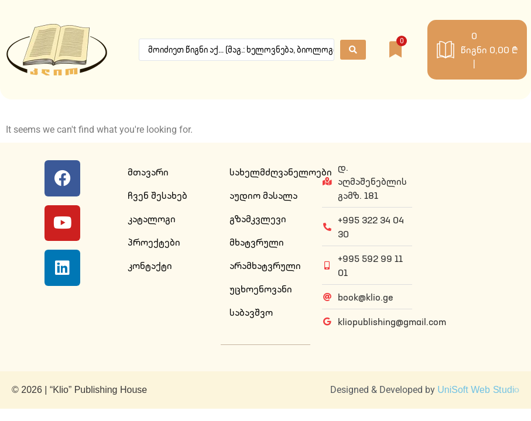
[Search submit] (353, 50)
